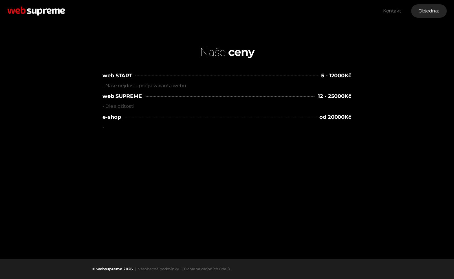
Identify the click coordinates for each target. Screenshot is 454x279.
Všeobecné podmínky (158, 269)
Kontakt (392, 11)
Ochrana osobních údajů (207, 269)
